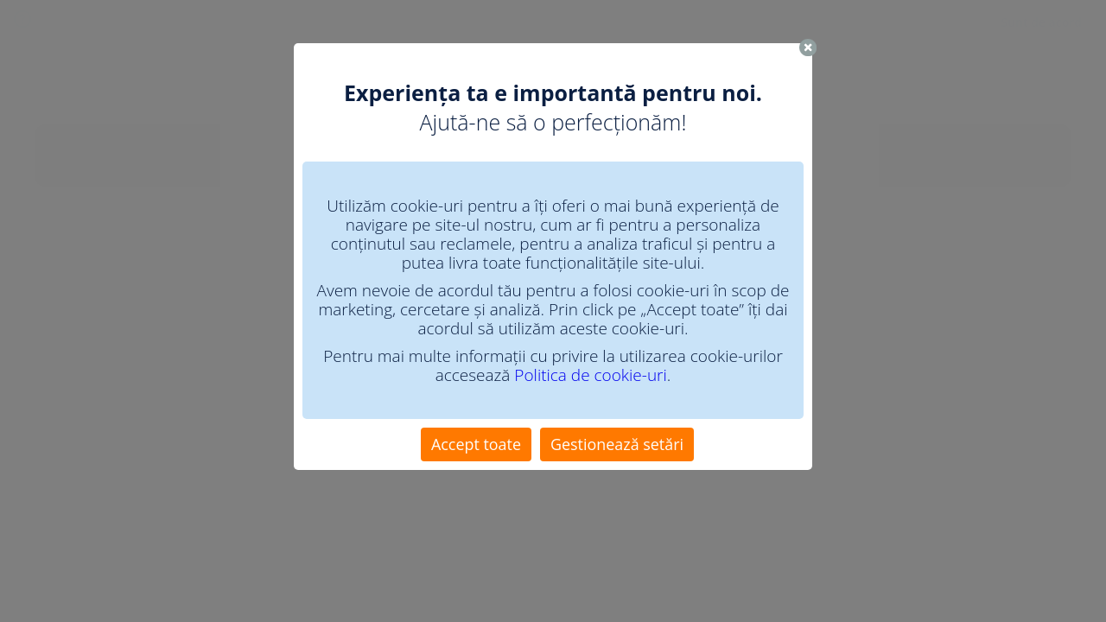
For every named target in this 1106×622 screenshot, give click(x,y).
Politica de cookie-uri (590, 375)
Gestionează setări (616, 444)
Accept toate (476, 444)
